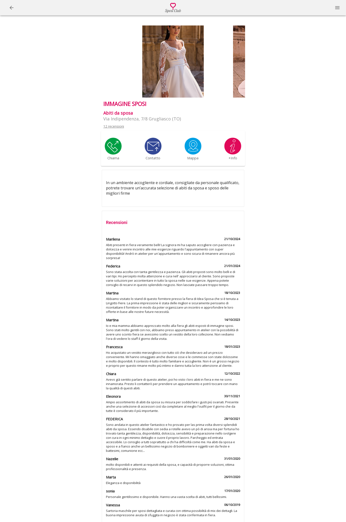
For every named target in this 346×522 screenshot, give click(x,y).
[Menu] (11, 7)
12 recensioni (113, 126)
